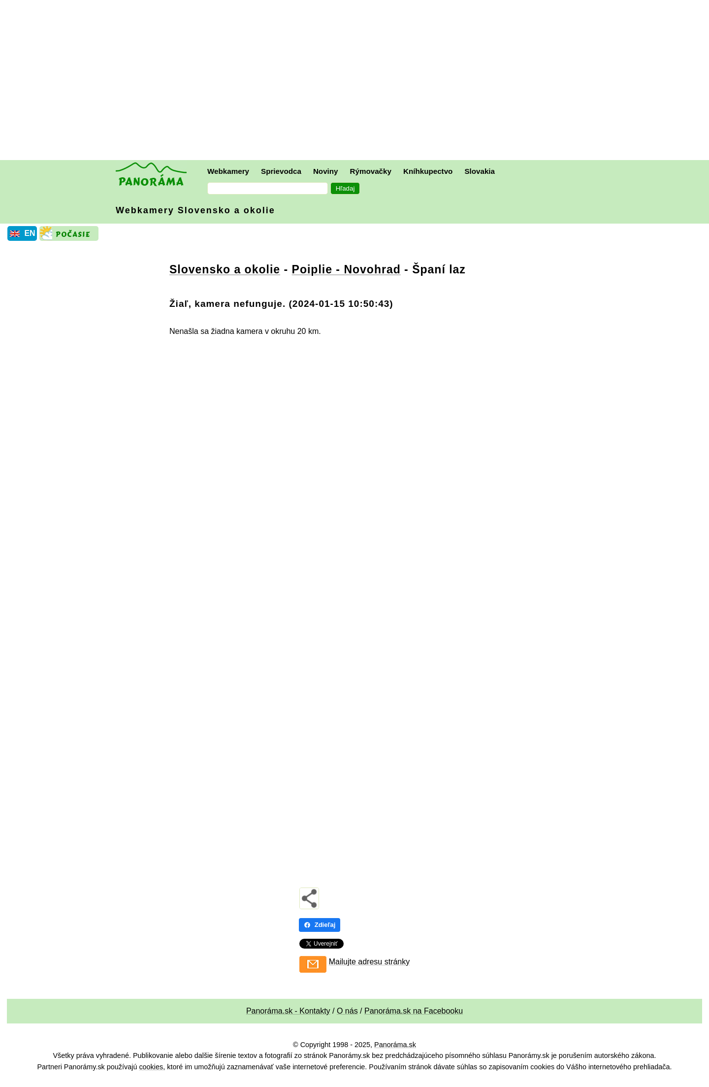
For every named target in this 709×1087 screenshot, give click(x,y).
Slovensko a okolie (224, 269)
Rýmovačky (370, 171)
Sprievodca (281, 171)
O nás (347, 1011)
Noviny (325, 171)
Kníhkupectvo (427, 171)
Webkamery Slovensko (195, 210)
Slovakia (479, 171)
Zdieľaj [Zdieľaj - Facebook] (320, 924)
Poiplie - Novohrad (346, 269)
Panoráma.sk (395, 1045)
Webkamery (228, 171)
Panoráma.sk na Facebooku (413, 1011)
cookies (151, 1067)
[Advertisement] (357, 81)
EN (29, 233)
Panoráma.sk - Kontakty (288, 1011)
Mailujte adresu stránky (369, 961)
